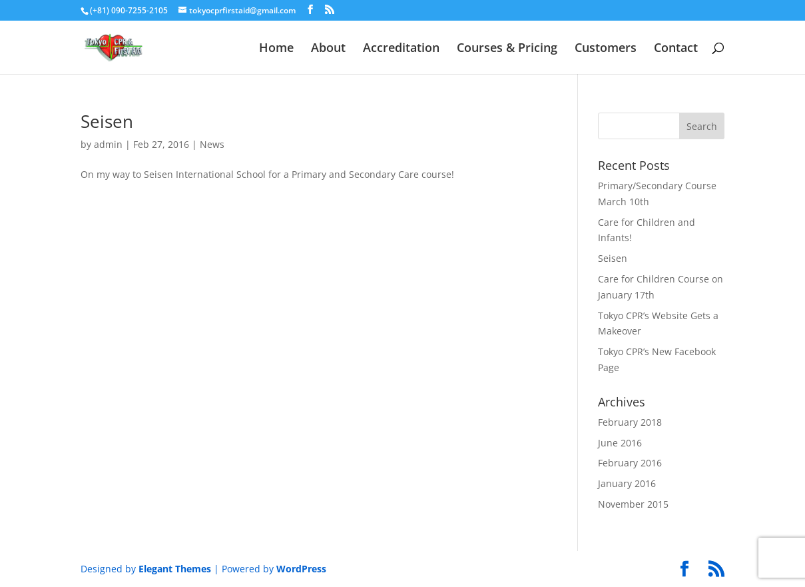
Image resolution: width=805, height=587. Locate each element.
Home (276, 49)
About (328, 49)
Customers (606, 49)
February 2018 (630, 422)
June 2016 (620, 442)
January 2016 (627, 483)
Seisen (107, 121)
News (212, 144)
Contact (676, 49)
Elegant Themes (174, 568)
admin (108, 144)
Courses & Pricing (507, 49)
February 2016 (630, 462)
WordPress (301, 568)
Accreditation (401, 49)
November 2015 (633, 504)
